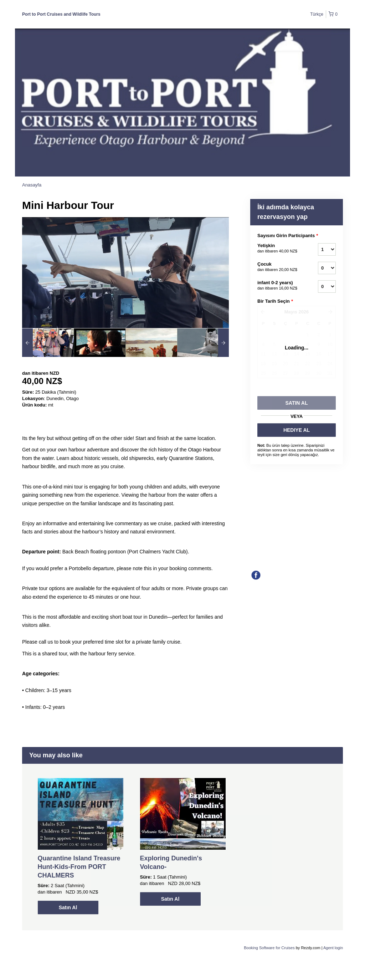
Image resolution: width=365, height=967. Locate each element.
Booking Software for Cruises (270, 948)
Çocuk (278, 267)
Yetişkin (278, 248)
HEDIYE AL (296, 430)
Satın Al (68, 907)
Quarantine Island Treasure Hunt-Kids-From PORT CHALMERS (79, 867)
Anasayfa (31, 185)
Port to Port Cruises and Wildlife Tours (61, 14)
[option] (48, 342)
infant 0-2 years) (278, 285)
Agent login (333, 948)
